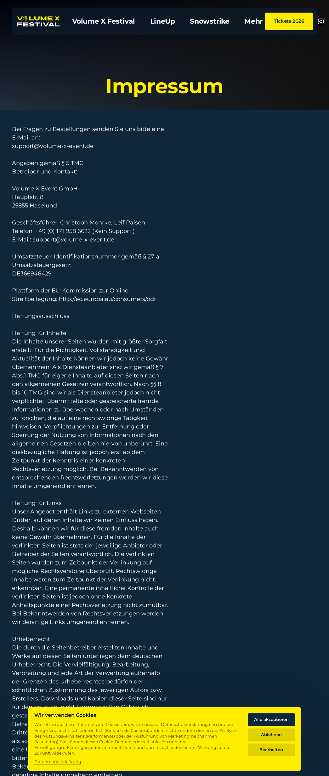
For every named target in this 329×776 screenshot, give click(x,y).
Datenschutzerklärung (57, 761)
